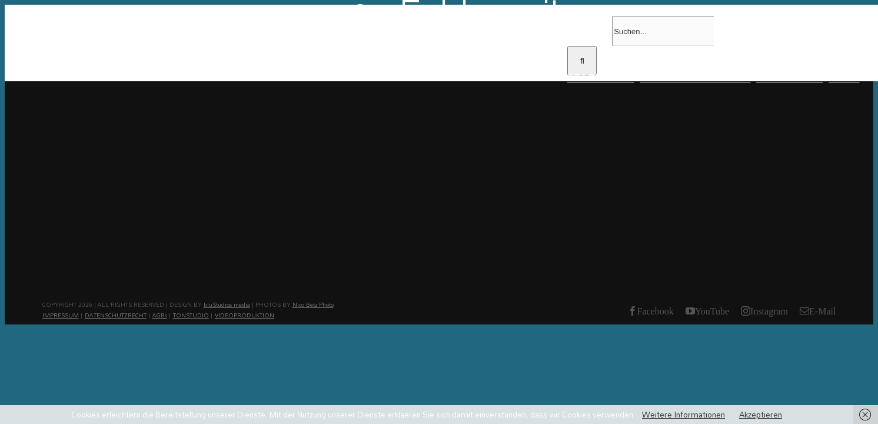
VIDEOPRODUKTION (244, 315)
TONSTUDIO (191, 315)
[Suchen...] (663, 31)
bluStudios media (227, 304)
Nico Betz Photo (313, 304)
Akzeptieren (760, 414)
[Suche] (582, 60)
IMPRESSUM (60, 315)
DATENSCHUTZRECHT (116, 315)
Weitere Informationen (683, 414)
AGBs (159, 315)
